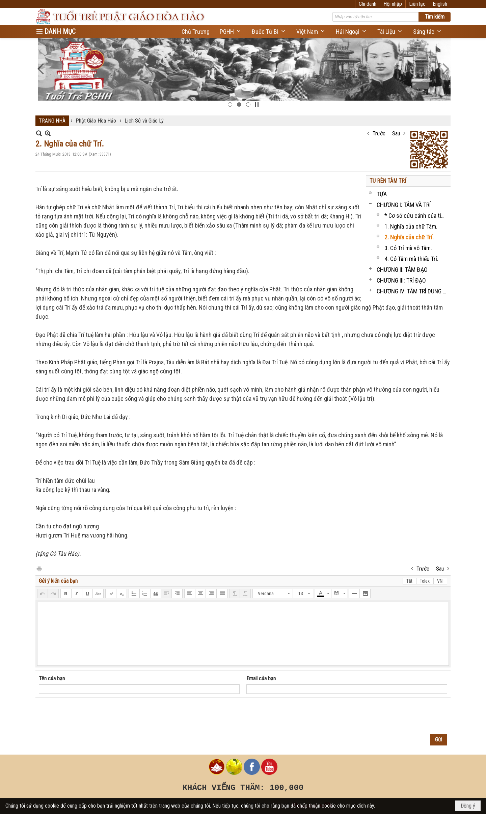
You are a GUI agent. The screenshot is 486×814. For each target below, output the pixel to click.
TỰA (382, 194)
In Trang (38, 568)
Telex (425, 581)
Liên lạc (417, 4)
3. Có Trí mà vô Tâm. (408, 248)
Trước (379, 133)
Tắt (409, 581)
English (440, 4)
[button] (231, 31)
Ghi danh (367, 4)
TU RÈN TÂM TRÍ (388, 181)
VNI (440, 581)
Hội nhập (392, 4)
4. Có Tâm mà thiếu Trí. (411, 258)
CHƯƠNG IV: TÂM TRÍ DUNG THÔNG (413, 291)
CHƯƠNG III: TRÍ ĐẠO (401, 280)
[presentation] (90, 714)
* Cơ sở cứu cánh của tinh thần (416, 215)
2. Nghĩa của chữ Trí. (409, 237)
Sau (396, 133)
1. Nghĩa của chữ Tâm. (410, 226)
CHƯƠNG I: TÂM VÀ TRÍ (404, 204)
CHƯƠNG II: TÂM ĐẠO (402, 269)
